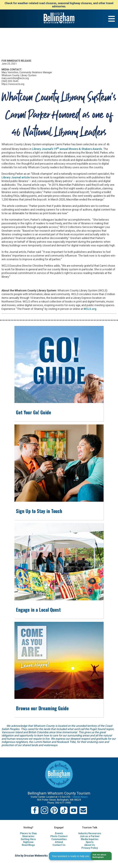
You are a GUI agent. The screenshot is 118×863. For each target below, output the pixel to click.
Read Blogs (28, 845)
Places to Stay (28, 833)
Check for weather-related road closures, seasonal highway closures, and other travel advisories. (59, 5)
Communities (59, 839)
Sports (90, 842)
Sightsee (28, 842)
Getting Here (28, 839)
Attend (59, 842)
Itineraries (28, 836)
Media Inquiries (89, 839)
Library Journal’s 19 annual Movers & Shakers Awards (67, 148)
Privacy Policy (89, 847)
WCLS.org (90, 308)
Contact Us (59, 845)
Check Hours (80, 796)
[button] (100, 856)
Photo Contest (58, 836)
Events (59, 833)
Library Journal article (16, 177)
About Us (89, 845)
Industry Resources (89, 833)
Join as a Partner (90, 836)
